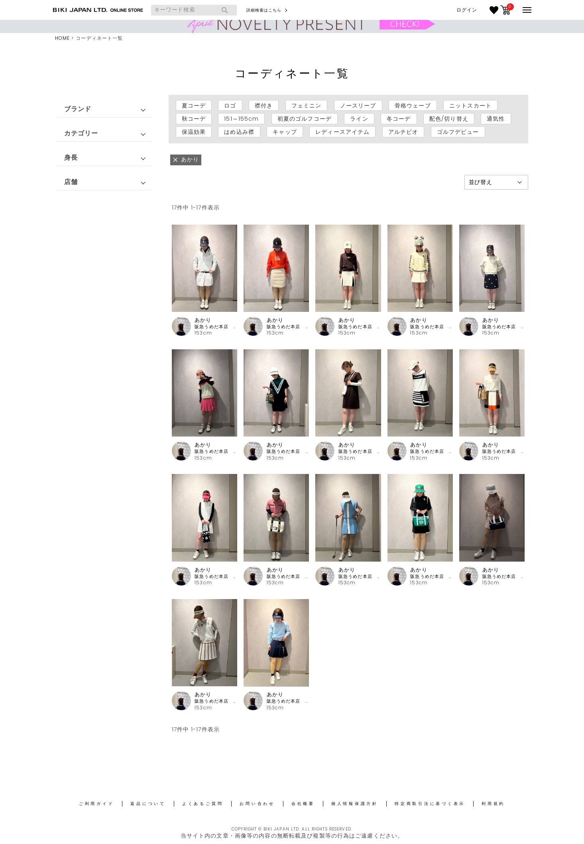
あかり (203, 320)
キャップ (285, 132)
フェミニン (306, 106)
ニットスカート (470, 106)
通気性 (496, 119)
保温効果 (194, 132)
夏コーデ (194, 106)
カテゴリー (81, 133)
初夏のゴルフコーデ (304, 119)
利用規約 (493, 803)
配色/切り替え (448, 119)
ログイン (466, 10)
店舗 (71, 181)
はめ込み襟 (239, 132)
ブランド (77, 109)
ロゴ (230, 106)
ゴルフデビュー (458, 132)
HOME (62, 38)
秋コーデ (194, 119)
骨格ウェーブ (413, 106)
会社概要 (303, 803)
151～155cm (241, 119)
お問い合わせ (257, 803)
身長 (71, 157)
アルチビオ (403, 132)
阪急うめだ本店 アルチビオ (216, 327)
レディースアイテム (342, 132)
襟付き (264, 106)
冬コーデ (399, 119)
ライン (359, 119)
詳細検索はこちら (264, 10)
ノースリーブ (358, 106)
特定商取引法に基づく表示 (430, 803)
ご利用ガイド (96, 803)
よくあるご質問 (202, 803)
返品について (148, 803)
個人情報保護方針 (354, 803)
